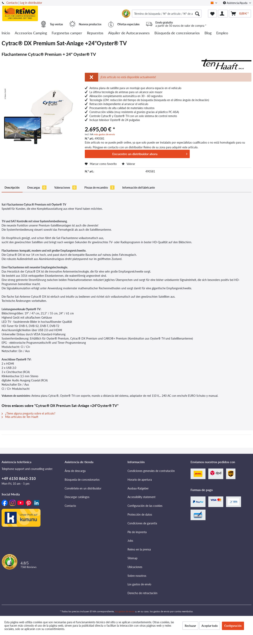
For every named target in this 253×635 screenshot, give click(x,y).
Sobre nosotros (136, 575)
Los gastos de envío (139, 584)
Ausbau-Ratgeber (138, 488)
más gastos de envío (104, 134)
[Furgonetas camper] (67, 33)
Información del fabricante (138, 187)
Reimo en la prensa (139, 549)
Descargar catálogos (77, 497)
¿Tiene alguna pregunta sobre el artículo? (28, 413)
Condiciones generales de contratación (151, 471)
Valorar (128, 163)
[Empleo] (222, 33)
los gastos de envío (125, 611)
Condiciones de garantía (142, 523)
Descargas (36, 187)
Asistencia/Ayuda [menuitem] (235, 3)
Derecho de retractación (142, 593)
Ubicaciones (134, 567)
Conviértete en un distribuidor (83, 488)
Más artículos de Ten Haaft (20, 416)
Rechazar (190, 625)
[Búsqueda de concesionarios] (177, 33)
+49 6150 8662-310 (19, 478)
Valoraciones (65, 187)
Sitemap (132, 558)
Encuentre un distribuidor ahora (149, 153)
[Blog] (208, 33)
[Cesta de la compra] (240, 14)
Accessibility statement (141, 497)
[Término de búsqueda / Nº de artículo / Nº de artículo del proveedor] (167, 14)
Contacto (12, 2)
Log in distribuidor (31, 2)
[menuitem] (167, 14)
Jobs (130, 540)
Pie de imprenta (137, 532)
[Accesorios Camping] (31, 33)
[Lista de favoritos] (212, 14)
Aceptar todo (210, 625)
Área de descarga (75, 471)
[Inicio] (6, 33)
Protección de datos (139, 514)
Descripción (12, 187)
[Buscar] (197, 14)
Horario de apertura (139, 479)
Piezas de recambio (99, 187)
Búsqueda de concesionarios (82, 479)
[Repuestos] (95, 33)
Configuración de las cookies (144, 505)
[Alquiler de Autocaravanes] (129, 33)
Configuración (233, 625)
